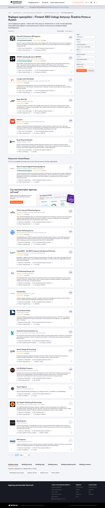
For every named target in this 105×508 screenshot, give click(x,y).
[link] (45, 3)
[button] (87, 2)
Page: (21, 455)
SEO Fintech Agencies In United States (32, 12)
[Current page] (25, 455)
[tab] (13, 464)
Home (9, 12)
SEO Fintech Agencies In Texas (51, 12)
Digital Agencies (17, 12)
